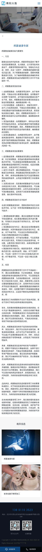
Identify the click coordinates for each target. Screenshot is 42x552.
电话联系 (31, 549)
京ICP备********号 (20, 543)
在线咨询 (10, 549)
